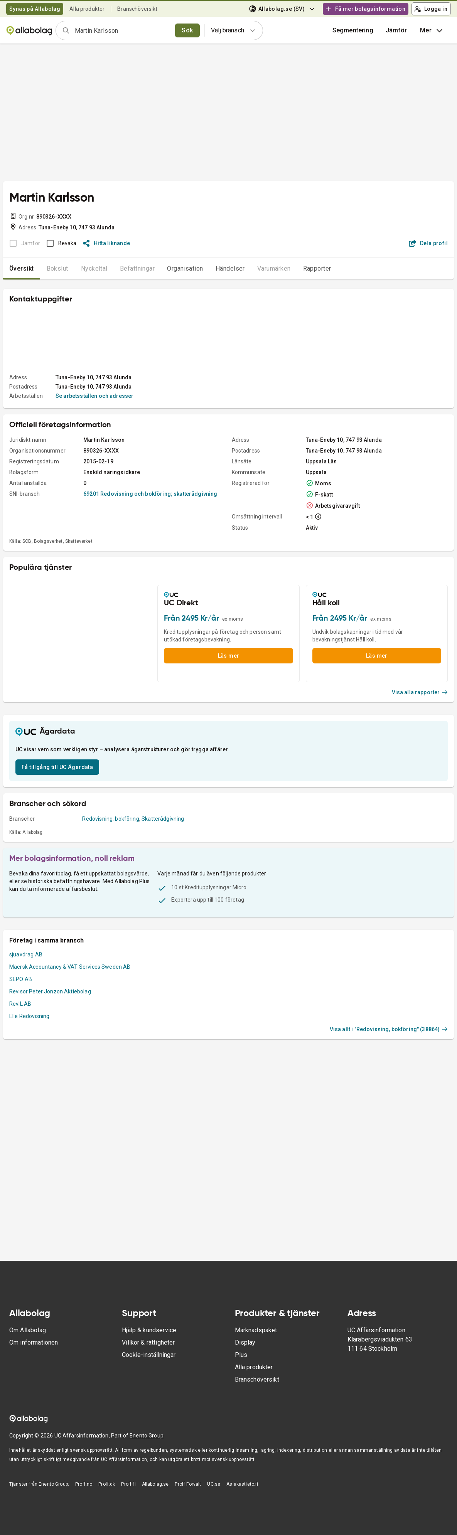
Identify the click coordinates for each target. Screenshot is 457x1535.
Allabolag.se (155, 1484)
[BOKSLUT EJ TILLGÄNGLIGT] (22, 243)
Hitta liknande (106, 243)
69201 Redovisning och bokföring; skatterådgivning (150, 494)
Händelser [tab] (230, 268)
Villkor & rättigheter (148, 1342)
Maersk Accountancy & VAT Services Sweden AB (69, 967)
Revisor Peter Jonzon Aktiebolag (50, 991)
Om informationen (33, 1342)
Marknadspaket (256, 1330)
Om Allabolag (27, 1330)
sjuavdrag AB (25, 954)
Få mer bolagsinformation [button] (365, 9)
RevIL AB (20, 1004)
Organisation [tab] (185, 268)
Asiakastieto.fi (242, 1484)
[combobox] (122, 30)
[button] (396, 30)
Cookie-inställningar (148, 1354)
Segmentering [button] (352, 30)
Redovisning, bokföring (110, 819)
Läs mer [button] (228, 656)
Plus (241, 1354)
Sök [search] (187, 30)
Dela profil (428, 243)
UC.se (213, 1484)
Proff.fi (128, 1484)
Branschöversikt (137, 9)
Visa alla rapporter (420, 692)
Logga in (430, 9)
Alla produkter (87, 9)
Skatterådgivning (163, 819)
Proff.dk (106, 1484)
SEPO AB (20, 979)
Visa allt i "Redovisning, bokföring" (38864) (389, 1029)
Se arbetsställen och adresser (94, 396)
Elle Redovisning (29, 1016)
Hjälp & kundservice (149, 1330)
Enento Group (147, 1435)
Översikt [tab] (21, 268)
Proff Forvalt (188, 1484)
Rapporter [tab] (317, 268)
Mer (432, 30)
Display (245, 1342)
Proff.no (83, 1484)
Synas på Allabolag (34, 9)
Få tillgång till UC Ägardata (57, 767)
